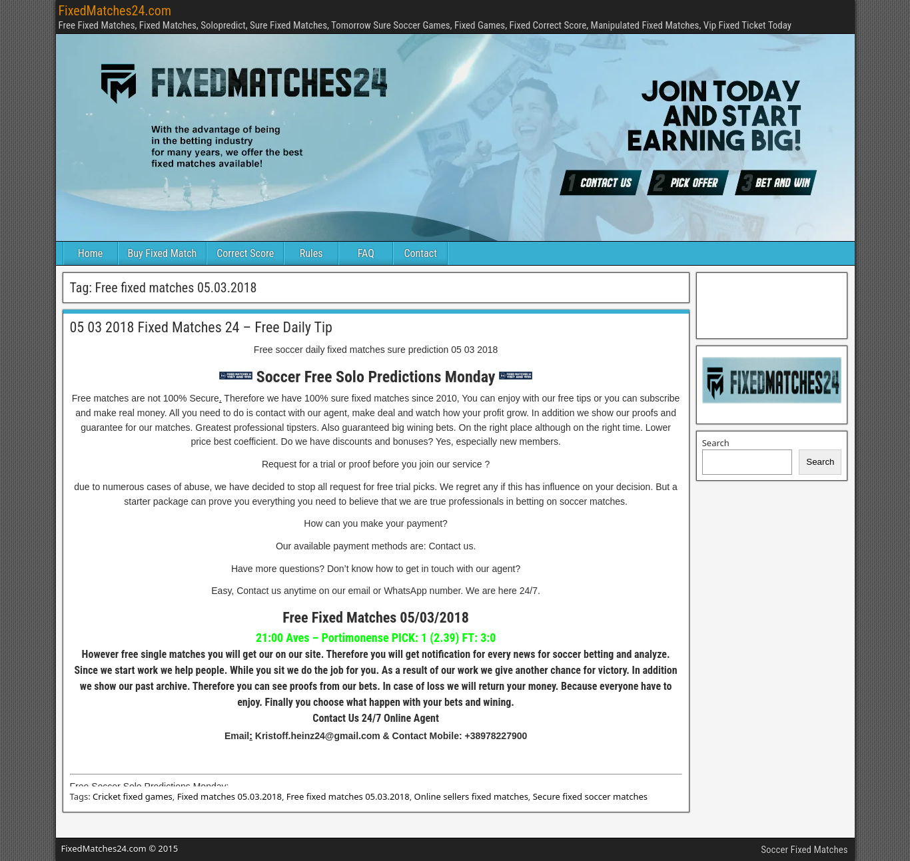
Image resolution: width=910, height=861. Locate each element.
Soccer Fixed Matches (804, 850)
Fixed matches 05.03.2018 (229, 796)
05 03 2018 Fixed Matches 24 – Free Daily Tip (201, 327)
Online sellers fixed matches (471, 796)
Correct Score (245, 253)
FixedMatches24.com (115, 11)
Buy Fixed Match (162, 253)
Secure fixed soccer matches (590, 796)
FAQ (366, 253)
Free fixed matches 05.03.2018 (348, 796)
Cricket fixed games (133, 796)
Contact (420, 253)
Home (90, 253)
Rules (311, 253)
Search (715, 443)
